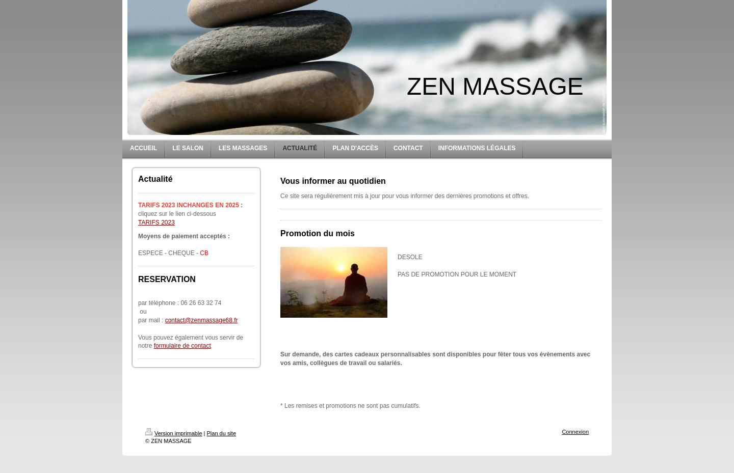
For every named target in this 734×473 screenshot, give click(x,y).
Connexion (575, 432)
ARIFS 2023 (157, 222)
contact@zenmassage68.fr (201, 320)
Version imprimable (173, 433)
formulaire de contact (182, 345)
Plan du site (221, 433)
